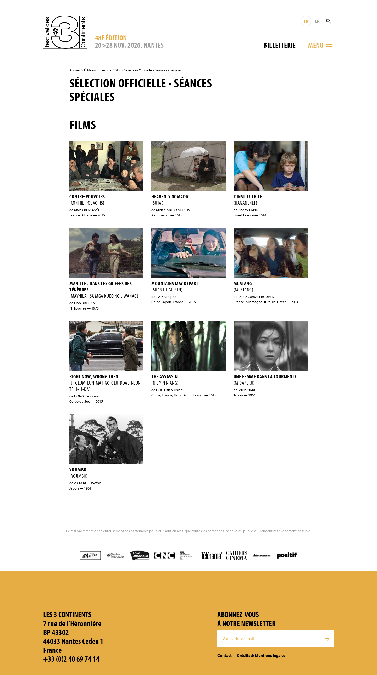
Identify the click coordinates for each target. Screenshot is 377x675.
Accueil (74, 70)
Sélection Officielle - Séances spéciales (153, 70)
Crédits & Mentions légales (261, 655)
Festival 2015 (110, 70)
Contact (224, 655)
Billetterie (279, 44)
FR (306, 21)
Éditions (90, 70)
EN (317, 21)
